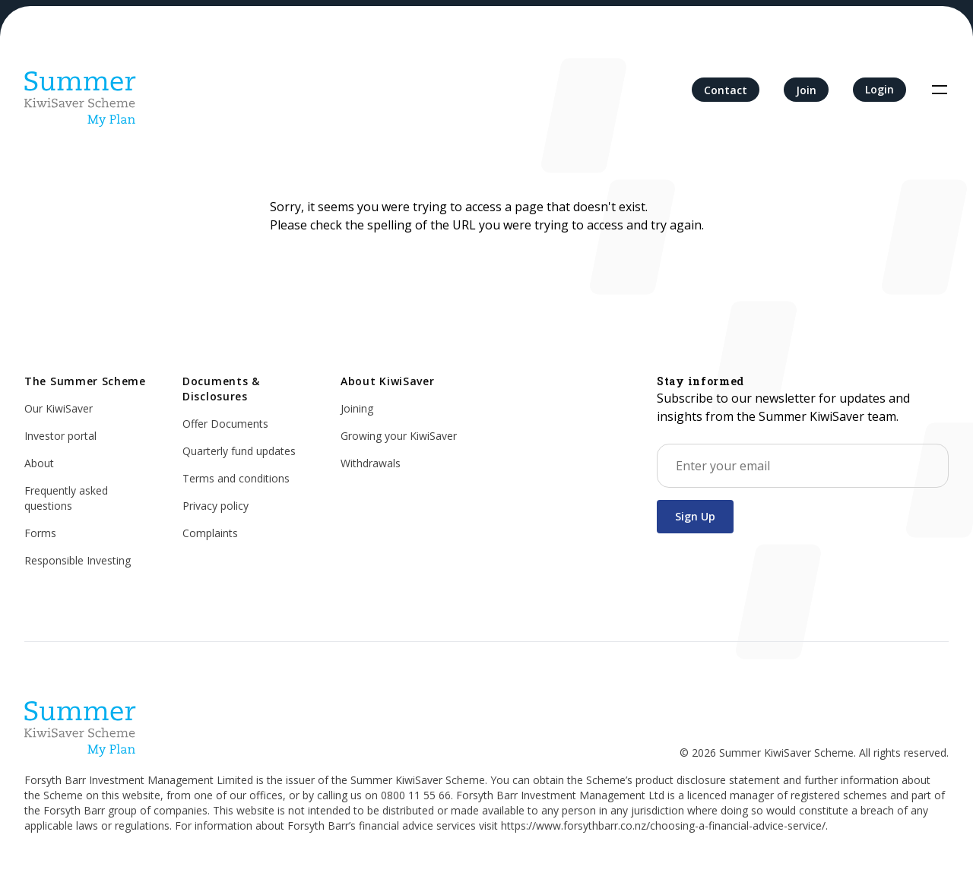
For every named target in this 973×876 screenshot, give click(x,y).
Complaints (210, 533)
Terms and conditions (236, 478)
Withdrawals (371, 463)
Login (879, 89)
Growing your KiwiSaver (399, 436)
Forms (40, 533)
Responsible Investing (77, 560)
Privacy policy (215, 505)
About (39, 463)
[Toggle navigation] (939, 89)
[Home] (80, 90)
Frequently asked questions (66, 498)
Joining (357, 408)
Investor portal (60, 436)
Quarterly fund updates (239, 451)
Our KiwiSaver (58, 408)
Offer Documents (225, 423)
